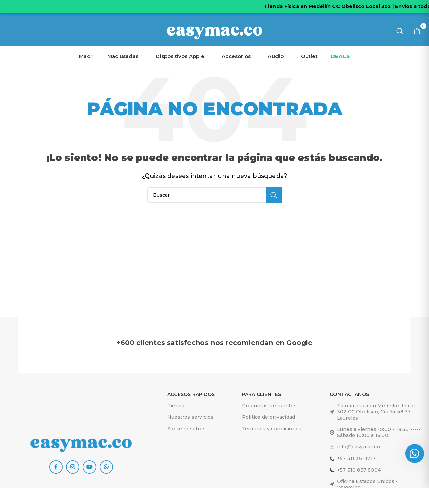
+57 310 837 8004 (355, 470)
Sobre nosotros (186, 429)
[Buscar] (400, 31)
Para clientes (261, 394)
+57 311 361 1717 (353, 458)
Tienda (175, 406)
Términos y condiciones (271, 429)
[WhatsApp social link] (106, 467)
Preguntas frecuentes (269, 406)
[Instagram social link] (72, 467)
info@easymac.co (355, 447)
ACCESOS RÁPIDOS (191, 394)
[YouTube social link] (89, 467)
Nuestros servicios (190, 417)
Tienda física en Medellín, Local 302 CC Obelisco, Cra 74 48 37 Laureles (372, 412)
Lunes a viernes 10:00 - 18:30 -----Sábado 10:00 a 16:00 (375, 432)
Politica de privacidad (268, 417)
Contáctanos (349, 394)
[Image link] (81, 443)
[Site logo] (214, 30)
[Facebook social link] (56, 467)
